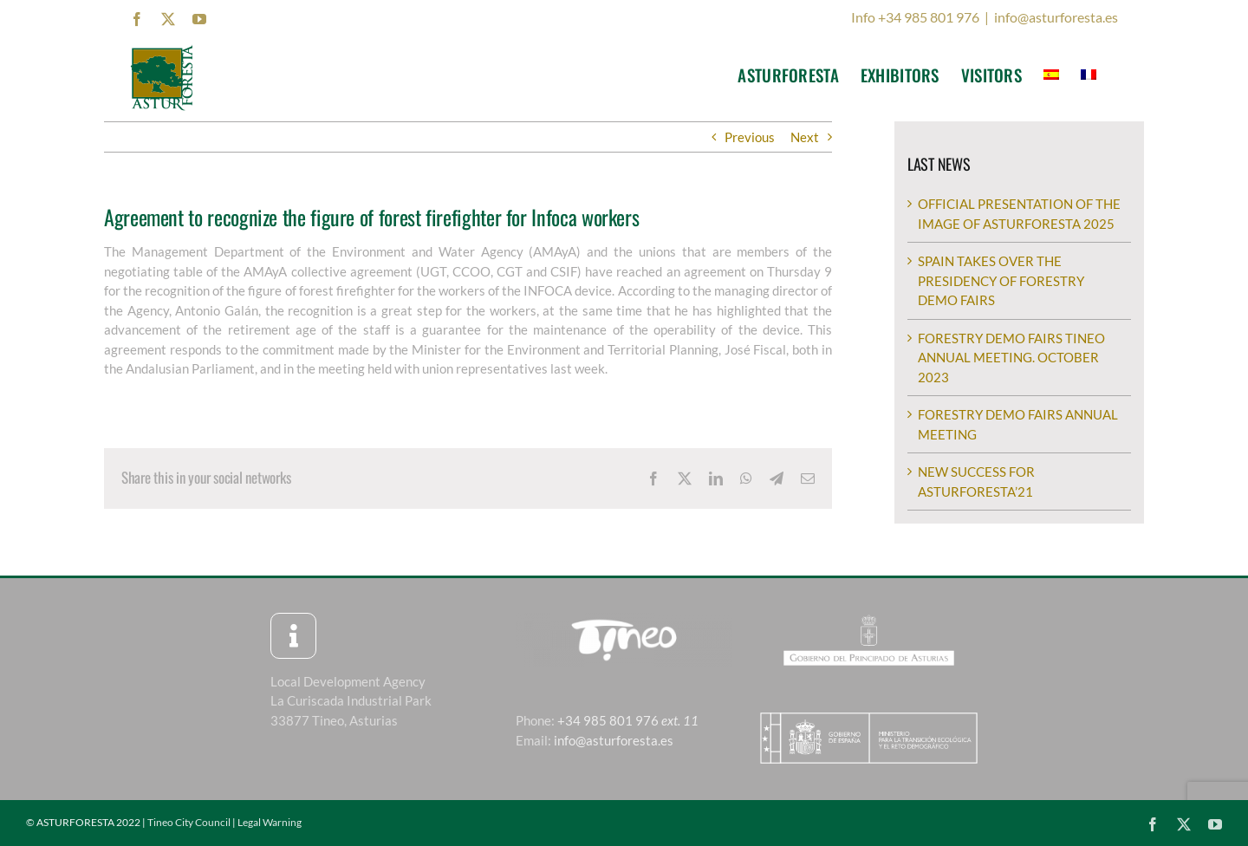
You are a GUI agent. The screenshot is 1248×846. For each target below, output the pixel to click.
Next (804, 137)
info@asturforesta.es (1056, 17)
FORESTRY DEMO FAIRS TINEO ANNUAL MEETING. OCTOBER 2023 (1011, 357)
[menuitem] (1051, 75)
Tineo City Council (189, 822)
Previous (750, 137)
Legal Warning (269, 822)
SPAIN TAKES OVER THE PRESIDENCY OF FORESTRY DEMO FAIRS (1001, 280)
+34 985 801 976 (628, 720)
